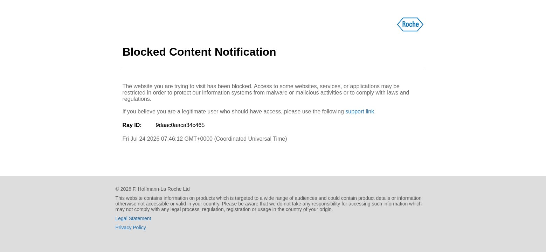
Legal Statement (133, 218)
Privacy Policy (131, 227)
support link (359, 111)
